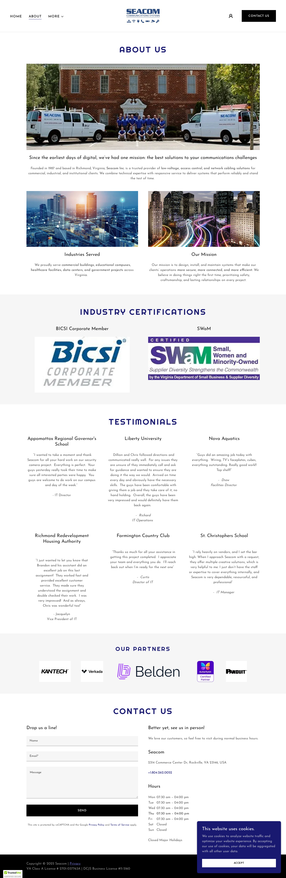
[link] (143, 15)
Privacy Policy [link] (96, 825)
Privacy (75, 863)
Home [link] (16, 16)
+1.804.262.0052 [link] (160, 772)
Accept (239, 863)
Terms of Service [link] (119, 825)
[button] (56, 16)
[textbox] (82, 741)
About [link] (35, 16)
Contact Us (258, 16)
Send (82, 810)
